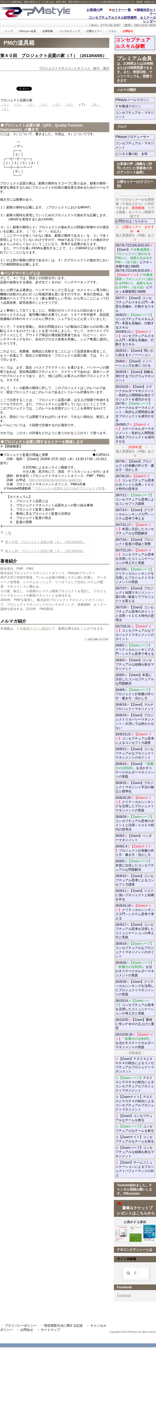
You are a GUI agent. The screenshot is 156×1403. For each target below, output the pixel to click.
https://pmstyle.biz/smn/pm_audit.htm (55, 480)
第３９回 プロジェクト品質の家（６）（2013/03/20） (45, 542)
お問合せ (26, 1330)
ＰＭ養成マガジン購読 (32, 628)
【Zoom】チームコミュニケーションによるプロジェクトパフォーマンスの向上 (134, 1169)
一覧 (8, 533)
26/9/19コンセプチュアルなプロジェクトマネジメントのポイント (134, 950)
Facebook (124, 1295)
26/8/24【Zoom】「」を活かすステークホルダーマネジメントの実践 (134, 770)
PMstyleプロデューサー (135, 137)
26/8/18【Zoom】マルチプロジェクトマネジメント (134, 707)
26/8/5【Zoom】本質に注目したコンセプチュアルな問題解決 (134, 679)
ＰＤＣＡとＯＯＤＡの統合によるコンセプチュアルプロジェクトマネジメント (134, 1084)
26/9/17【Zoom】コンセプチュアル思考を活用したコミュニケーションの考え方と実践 (134, 931)
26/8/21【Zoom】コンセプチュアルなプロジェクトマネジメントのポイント (134, 753)
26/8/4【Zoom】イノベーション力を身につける (133, 363)
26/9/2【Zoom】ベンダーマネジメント (135, 838)
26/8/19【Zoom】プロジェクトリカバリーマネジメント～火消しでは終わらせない (134, 722)
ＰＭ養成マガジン (135, 106)
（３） (31, 104)
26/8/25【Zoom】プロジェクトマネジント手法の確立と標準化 (134, 787)
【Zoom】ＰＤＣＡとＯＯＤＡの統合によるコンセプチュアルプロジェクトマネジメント (134, 1065)
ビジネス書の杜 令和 (135, 154)
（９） (5, 109)
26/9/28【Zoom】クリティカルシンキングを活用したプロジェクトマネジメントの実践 (134, 988)
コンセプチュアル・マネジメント (134, 115)
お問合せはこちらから (131, 221)
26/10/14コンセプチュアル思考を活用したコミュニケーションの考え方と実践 (134, 1007)
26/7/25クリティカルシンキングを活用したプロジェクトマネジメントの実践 (134, 576)
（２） (18, 104)
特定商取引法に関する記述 (63, 1325)
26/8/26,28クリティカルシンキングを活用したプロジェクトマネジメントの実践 (134, 804)
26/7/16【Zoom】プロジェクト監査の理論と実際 (134, 542)
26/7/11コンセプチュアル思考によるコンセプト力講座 (134, 499)
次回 (77, 433)
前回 (3, 134)
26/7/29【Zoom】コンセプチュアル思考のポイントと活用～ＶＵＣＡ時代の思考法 (134, 614)
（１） (5, 104)
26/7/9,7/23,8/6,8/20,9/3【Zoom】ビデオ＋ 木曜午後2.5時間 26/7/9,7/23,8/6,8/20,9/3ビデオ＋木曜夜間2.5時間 (135, 268)
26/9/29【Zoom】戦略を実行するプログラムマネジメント (134, 376)
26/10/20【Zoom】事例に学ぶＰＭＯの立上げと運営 (134, 1024)
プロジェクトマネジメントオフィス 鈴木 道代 (74, 68)
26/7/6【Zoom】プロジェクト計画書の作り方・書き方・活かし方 (134, 465)
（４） (44, 104)
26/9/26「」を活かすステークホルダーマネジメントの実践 (134, 969)
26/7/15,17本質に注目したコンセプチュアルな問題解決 (134, 529)
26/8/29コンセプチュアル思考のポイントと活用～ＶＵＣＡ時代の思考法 (134, 823)
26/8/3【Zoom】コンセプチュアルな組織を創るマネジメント (134, 664)
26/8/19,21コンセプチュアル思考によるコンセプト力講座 (134, 738)
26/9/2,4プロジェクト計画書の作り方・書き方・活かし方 (134, 850)
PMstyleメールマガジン (135, 100)
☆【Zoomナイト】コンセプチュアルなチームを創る (134, 1139)
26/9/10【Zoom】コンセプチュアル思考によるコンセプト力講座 (134, 880)
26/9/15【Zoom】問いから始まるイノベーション (134, 353)
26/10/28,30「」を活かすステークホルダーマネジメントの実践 (134, 1041)
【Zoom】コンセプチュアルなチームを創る (134, 1118)
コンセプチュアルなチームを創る (134, 1128)
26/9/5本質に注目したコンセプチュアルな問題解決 (134, 865)
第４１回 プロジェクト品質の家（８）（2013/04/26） (45, 551)
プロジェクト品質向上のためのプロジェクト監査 (69, 488)
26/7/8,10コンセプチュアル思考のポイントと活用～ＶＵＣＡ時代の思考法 (134, 482)
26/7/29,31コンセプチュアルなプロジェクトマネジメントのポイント (134, 633)
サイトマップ (50, 1330)
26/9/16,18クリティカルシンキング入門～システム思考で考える (134, 912)
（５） (56, 104)
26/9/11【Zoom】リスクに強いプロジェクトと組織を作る (134, 895)
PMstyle (35, 11)
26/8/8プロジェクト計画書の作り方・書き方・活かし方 (134, 694)
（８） (95, 104)
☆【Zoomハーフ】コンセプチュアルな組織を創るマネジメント (134, 1152)
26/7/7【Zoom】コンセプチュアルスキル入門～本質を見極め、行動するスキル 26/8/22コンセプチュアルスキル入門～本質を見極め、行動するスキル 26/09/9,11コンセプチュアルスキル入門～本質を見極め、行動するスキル (134, 321)
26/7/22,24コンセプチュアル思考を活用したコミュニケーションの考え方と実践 (134, 557)
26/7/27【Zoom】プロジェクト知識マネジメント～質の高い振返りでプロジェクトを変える (134, 595)
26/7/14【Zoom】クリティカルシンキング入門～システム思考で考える (134, 514)
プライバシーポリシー (21, 1325)
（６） (69, 104)
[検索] (135, 1273)
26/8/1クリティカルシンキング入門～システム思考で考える (134, 649)
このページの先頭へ (96, 639)
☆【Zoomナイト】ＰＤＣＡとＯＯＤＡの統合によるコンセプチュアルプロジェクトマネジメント (134, 1103)
